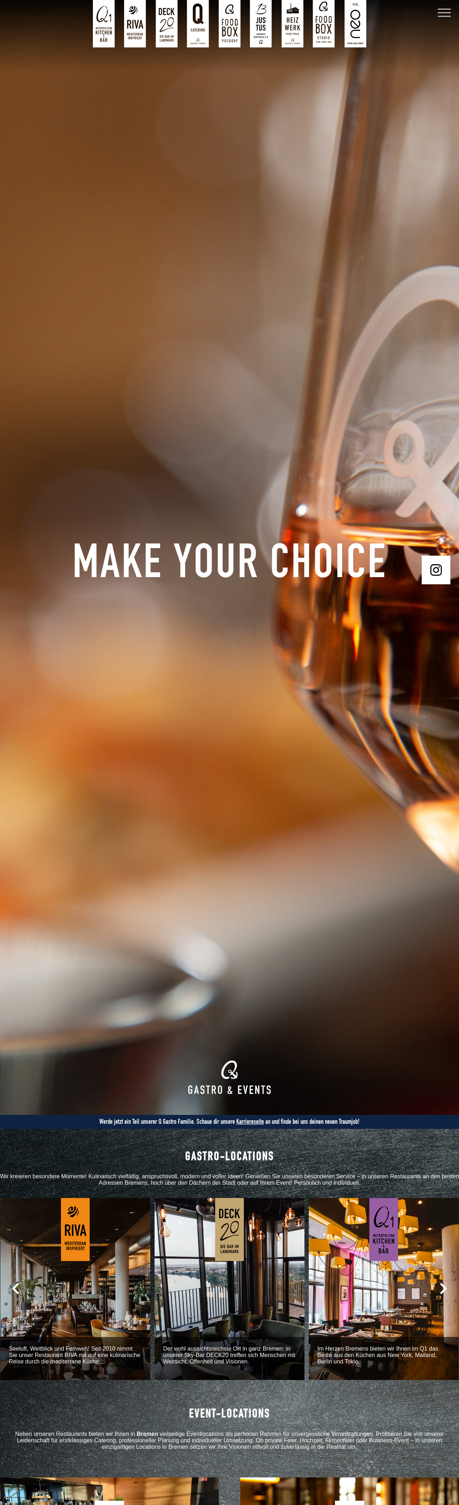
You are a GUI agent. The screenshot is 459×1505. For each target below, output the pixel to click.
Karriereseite (250, 1121)
